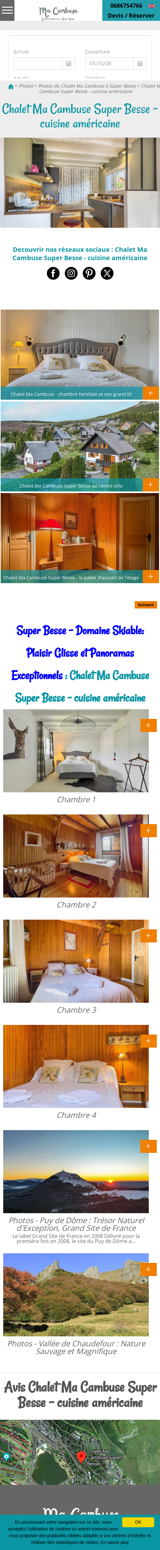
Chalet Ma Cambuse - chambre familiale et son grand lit (71, 394)
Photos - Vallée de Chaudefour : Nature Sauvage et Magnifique (76, 1347)
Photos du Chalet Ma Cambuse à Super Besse (87, 86)
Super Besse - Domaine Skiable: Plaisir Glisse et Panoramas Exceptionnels (77, 653)
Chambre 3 (76, 1009)
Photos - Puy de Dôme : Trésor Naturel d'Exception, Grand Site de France (76, 1224)
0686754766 (126, 5)
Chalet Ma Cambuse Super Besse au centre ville (71, 486)
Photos (26, 86)
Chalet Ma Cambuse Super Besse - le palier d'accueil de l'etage (71, 577)
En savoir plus (115, 1542)
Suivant (146, 605)
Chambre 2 (76, 904)
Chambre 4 (76, 1115)
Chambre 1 (76, 799)
